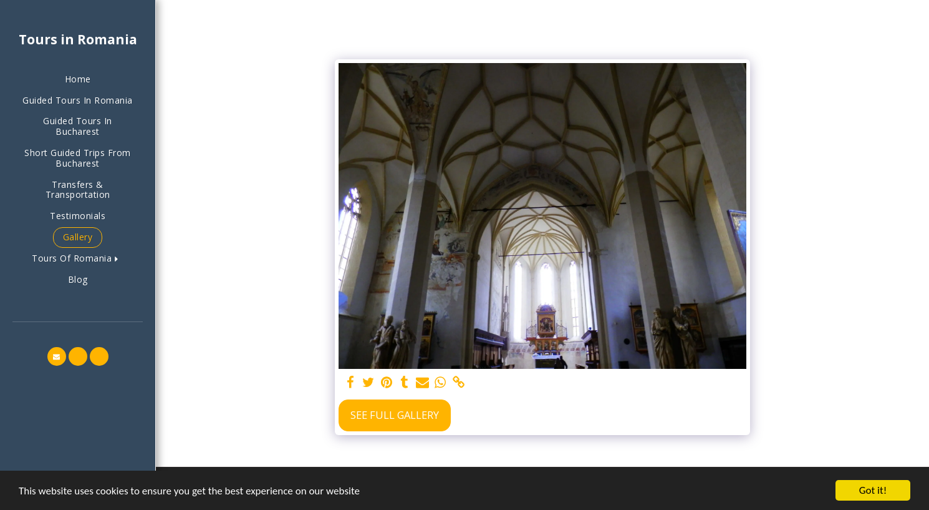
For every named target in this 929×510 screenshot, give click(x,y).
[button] (77, 258)
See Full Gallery (394, 415)
